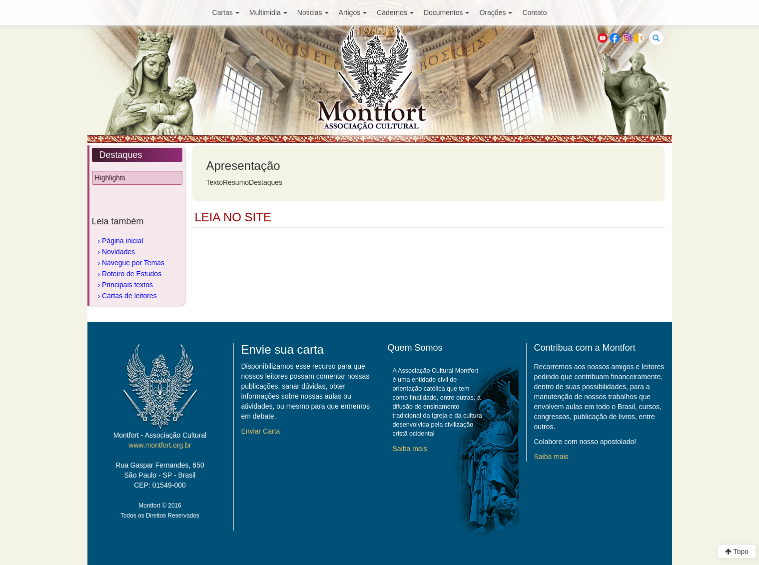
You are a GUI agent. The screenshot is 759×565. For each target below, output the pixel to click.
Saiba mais (410, 449)
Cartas (225, 12)
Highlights (110, 178)
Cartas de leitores (129, 296)
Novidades (118, 252)
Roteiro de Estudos (131, 274)
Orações (495, 12)
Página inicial (122, 241)
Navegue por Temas (133, 263)
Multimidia (268, 12)
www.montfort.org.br (159, 445)
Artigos (353, 12)
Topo (737, 552)
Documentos (447, 12)
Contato (534, 12)
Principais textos (127, 285)
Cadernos (395, 12)
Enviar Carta (260, 431)
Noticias (313, 12)
